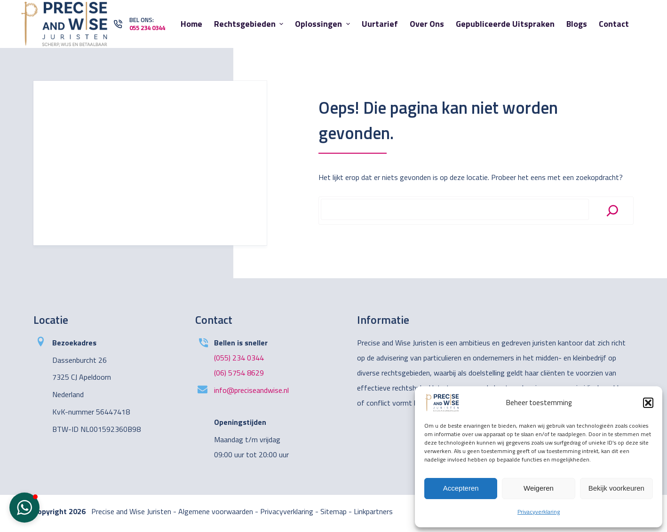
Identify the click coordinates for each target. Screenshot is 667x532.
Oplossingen (323, 23)
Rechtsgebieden (250, 23)
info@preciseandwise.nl (251, 390)
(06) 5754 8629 (239, 372)
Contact (614, 23)
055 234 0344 (147, 27)
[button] (648, 402)
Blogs (576, 23)
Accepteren (461, 488)
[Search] (612, 210)
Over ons (427, 23)
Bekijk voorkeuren (616, 488)
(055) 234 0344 (239, 357)
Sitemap (333, 511)
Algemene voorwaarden (215, 511)
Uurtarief (380, 23)
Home (191, 23)
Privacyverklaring (538, 511)
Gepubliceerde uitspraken (505, 23)
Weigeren (539, 488)
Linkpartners (373, 511)
